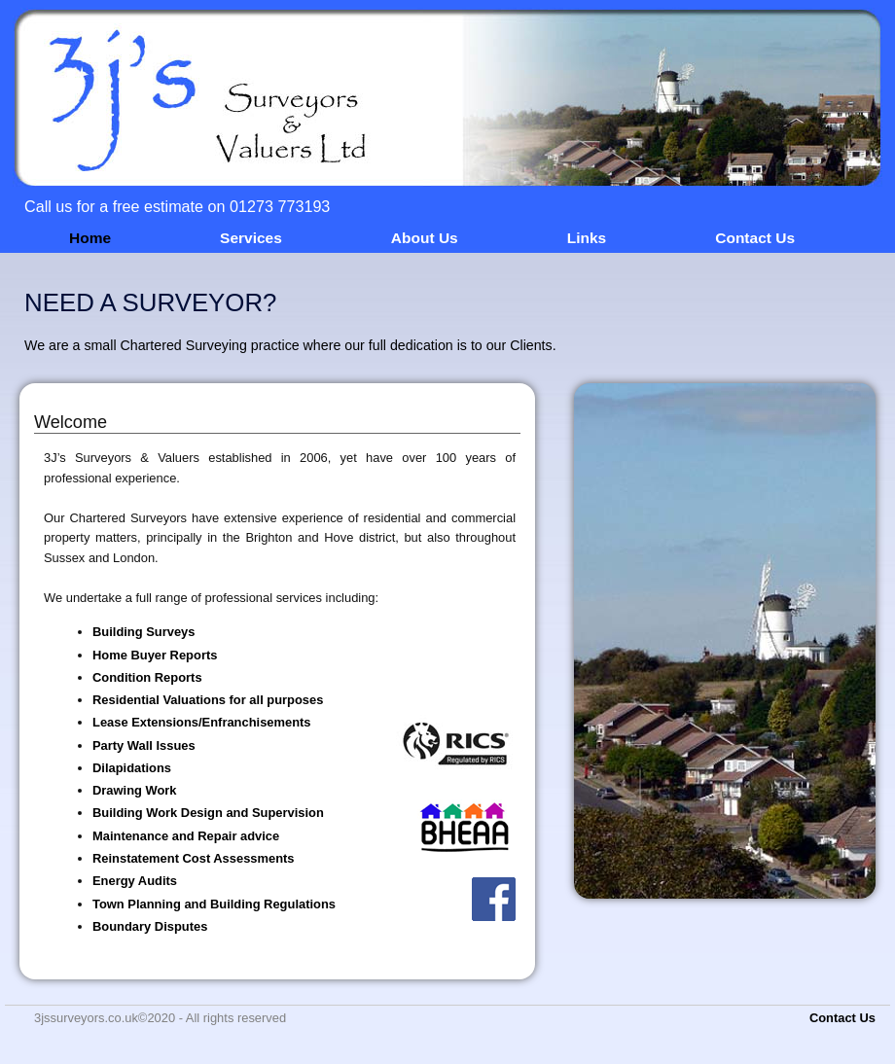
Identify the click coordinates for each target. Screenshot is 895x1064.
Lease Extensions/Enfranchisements (201, 722)
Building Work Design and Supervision (208, 812)
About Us (424, 238)
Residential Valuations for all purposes (207, 699)
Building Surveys (143, 631)
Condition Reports (147, 677)
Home (90, 238)
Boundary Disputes (149, 926)
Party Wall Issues (144, 745)
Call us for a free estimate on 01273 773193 (177, 206)
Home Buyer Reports (154, 655)
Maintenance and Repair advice (185, 836)
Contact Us (755, 238)
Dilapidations (131, 768)
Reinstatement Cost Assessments (193, 858)
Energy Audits (134, 880)
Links (586, 238)
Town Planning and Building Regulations (214, 904)
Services (251, 238)
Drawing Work (134, 790)
